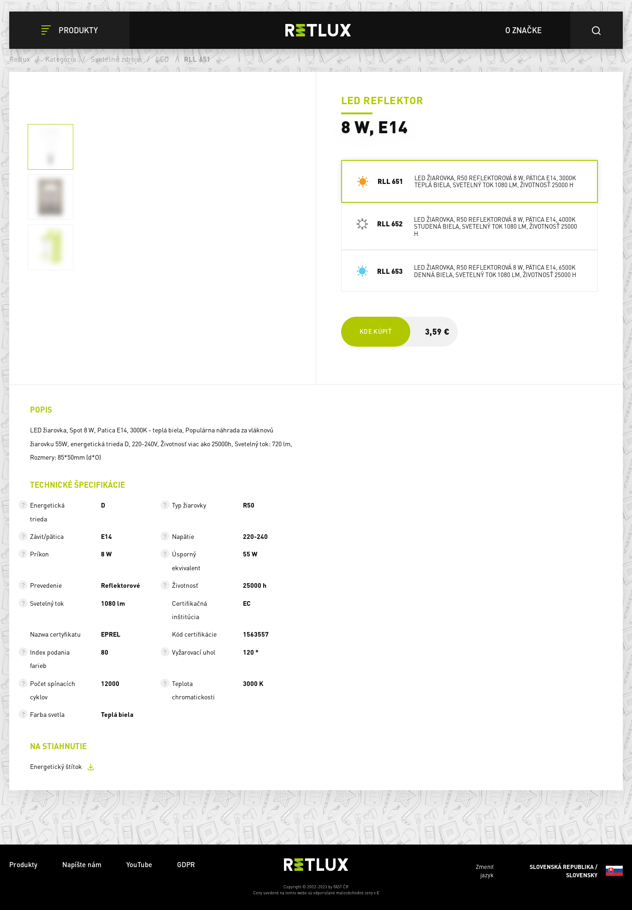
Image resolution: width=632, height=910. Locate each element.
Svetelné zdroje (116, 59)
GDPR (186, 864)
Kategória (60, 59)
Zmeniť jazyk (549, 871)
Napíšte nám (81, 864)
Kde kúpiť (375, 331)
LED (162, 59)
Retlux (19, 59)
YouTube (139, 864)
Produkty (23, 864)
